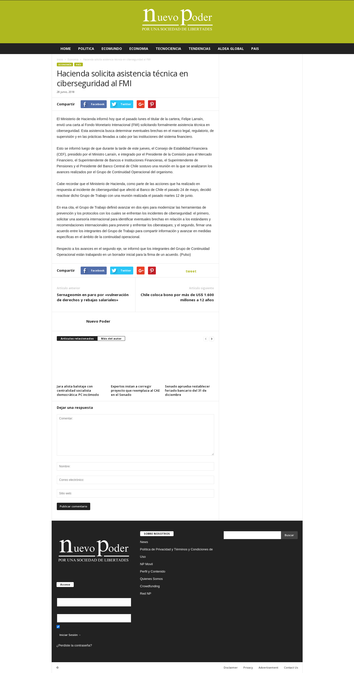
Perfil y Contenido (152, 571)
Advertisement (268, 667)
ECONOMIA (138, 48)
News (144, 542)
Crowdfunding (150, 586)
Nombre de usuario (70, 595)
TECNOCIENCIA (168, 48)
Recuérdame (68, 627)
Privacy (248, 667)
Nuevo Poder (98, 321)
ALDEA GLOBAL (231, 48)
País (78, 64)
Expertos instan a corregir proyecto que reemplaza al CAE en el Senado (135, 390)
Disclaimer (231, 667)
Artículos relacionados (77, 338)
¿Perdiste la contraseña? (74, 645)
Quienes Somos (151, 579)
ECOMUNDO (112, 48)
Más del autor (111, 338)
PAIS (255, 48)
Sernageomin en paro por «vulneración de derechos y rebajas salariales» (93, 297)
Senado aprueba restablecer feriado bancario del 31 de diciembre (187, 390)
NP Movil (146, 564)
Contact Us (291, 667)
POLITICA (86, 48)
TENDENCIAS (199, 48)
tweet (191, 271)
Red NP (145, 593)
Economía (65, 64)
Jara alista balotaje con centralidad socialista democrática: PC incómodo (78, 390)
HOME (65, 48)
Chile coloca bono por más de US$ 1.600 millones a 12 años (177, 297)
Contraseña (65, 611)
